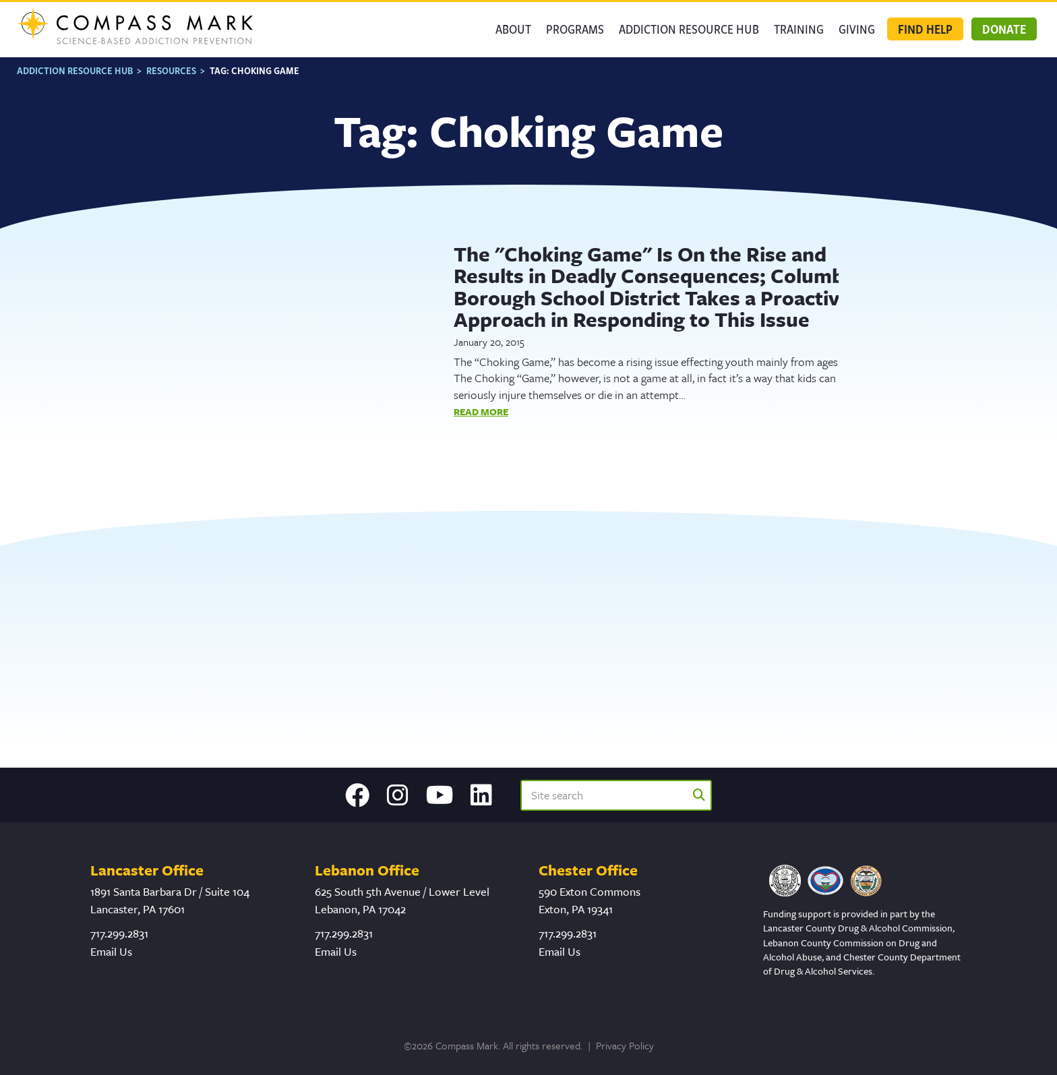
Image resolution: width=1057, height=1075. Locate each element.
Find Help (925, 29)
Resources (171, 70)
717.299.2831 (119, 933)
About (513, 28)
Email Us (111, 951)
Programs (575, 28)
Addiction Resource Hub (689, 28)
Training (799, 28)
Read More (481, 411)
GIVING (857, 28)
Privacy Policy (625, 1045)
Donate (1004, 29)
